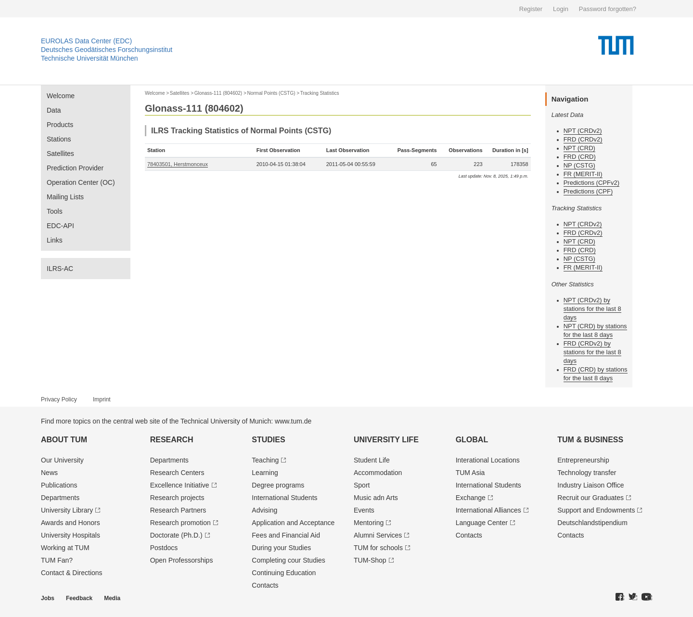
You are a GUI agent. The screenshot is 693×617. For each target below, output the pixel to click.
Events (364, 510)
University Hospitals (70, 535)
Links (55, 240)
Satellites (60, 153)
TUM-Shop (370, 560)
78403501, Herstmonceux (177, 164)
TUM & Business (590, 440)
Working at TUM (65, 548)
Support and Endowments (596, 510)
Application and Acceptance (293, 523)
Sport (362, 485)
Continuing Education (284, 573)
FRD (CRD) (580, 156)
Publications (59, 485)
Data (54, 110)
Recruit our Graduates (590, 497)
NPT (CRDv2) (583, 130)
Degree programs (278, 485)
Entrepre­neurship (583, 460)
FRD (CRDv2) (583, 139)
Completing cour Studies (288, 560)
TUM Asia (470, 472)
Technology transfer (586, 472)
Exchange (471, 497)
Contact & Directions (72, 573)
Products (60, 125)
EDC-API (60, 226)
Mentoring (369, 523)
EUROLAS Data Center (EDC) (86, 41)
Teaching (265, 460)
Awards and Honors (70, 523)
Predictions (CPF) (588, 191)
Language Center (482, 523)
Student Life (372, 460)
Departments (60, 497)
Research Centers (177, 472)
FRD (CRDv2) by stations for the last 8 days (592, 352)
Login (560, 9)
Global (472, 440)
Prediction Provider (75, 168)
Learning (265, 472)
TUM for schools (378, 548)
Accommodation (378, 472)
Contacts (265, 585)
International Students (284, 497)
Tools (55, 211)
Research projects (177, 497)
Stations (59, 139)
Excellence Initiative (179, 485)
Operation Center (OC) (81, 182)
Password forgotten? (607, 9)
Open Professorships (181, 560)
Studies (268, 440)
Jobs (47, 598)
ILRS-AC (60, 268)
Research (171, 440)
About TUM (64, 440)
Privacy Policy (59, 399)
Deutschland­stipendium (592, 523)
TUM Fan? (57, 560)
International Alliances (488, 510)
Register (530, 9)
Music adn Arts (376, 497)
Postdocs (164, 548)
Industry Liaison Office (590, 485)
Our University (62, 460)
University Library (67, 510)
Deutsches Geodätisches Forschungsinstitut (106, 49)
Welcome (61, 96)
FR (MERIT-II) (583, 174)
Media (112, 598)
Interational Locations (488, 460)
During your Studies (281, 548)
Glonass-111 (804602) (218, 93)
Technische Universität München (89, 58)
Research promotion (180, 523)
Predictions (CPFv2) (591, 182)
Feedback (79, 598)
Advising (264, 510)
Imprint (102, 399)
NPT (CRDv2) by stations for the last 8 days (592, 308)
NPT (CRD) (579, 148)
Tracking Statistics (319, 93)
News (49, 472)
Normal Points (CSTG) (271, 93)
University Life (386, 440)
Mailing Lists (65, 197)
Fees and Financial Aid (286, 535)
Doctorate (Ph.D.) (176, 535)
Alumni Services (378, 535)
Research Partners (178, 510)
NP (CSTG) (579, 165)
